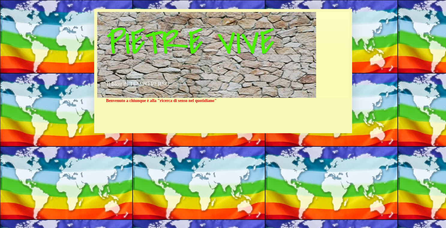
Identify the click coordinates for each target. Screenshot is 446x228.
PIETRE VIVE (190, 43)
